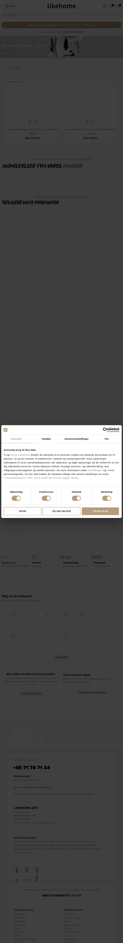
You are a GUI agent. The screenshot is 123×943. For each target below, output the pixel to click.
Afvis (22, 511)
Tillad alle (100, 511)
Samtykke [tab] (16, 438)
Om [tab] (107, 438)
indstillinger (95, 470)
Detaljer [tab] (46, 438)
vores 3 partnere (20, 454)
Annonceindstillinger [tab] (76, 438)
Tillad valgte (61, 511)
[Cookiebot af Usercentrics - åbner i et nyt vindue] (105, 429)
